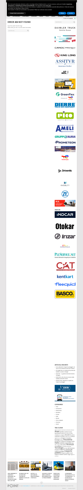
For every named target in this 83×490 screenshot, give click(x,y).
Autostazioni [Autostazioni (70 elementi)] (58, 433)
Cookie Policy (71, 488)
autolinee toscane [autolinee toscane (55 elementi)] (68, 431)
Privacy (64, 488)
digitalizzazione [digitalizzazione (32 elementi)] (57, 438)
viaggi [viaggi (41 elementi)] (69, 454)
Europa (57, 414)
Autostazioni (58, 408)
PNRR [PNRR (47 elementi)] (61, 444)
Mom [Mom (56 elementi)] (73, 443)
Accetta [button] (71, 13)
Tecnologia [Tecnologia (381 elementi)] (59, 448)
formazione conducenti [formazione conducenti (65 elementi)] (60, 441)
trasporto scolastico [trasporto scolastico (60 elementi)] (59, 454)
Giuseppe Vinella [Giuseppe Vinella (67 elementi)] (70, 441)
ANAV (42, 485)
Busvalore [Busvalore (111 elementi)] (68, 435)
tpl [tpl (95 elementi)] (68, 448)
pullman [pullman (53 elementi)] (64, 444)
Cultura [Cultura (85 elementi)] (73, 436)
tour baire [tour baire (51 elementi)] (66, 448)
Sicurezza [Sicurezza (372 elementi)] (70, 444)
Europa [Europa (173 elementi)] (57, 440)
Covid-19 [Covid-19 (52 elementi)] (67, 436)
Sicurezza (58, 422)
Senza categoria (59, 420)
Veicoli (57, 424)
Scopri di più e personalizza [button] (17, 13)
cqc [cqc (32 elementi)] (69, 436)
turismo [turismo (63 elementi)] (65, 454)
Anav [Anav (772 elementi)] (57, 431)
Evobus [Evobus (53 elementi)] (61, 440)
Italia (57, 416)
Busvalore (58, 412)
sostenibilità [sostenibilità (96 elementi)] (58, 446)
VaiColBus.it (26, 485)
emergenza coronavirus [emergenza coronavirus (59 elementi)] (66, 438)
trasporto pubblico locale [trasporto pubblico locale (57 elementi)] (67, 453)
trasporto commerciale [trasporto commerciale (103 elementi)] (66, 449)
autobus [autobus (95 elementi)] (62, 432)
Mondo (57, 418)
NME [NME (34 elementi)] (55, 444)
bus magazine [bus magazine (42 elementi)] (62, 435)
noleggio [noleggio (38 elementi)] (58, 444)
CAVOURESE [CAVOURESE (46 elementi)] (62, 436)
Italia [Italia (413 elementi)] (57, 443)
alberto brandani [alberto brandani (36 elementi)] (58, 429)
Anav (57, 406)
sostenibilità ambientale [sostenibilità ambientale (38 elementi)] (66, 446)
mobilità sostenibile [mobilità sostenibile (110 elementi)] (65, 443)
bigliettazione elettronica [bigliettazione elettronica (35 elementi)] (66, 433)
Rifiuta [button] (62, 13)
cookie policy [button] (48, 5)
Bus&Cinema (59, 410)
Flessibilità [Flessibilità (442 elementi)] (67, 440)
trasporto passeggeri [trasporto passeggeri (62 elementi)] (59, 451)
